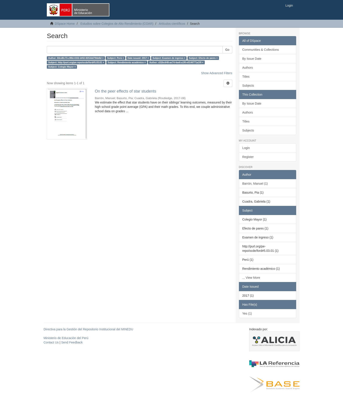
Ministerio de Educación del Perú (66, 338)
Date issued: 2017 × (138, 58)
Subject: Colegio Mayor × (62, 66)
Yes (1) (247, 313)
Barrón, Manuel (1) (255, 183)
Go (227, 49)
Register (248, 157)
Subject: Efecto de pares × (203, 58)
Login (246, 148)
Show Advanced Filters (216, 73)
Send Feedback (72, 342)
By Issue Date (251, 58)
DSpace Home (65, 23)
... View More (251, 277)
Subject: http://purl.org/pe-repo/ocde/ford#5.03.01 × (76, 62)
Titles (246, 76)
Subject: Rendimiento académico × (127, 62)
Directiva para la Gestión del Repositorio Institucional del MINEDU (88, 329)
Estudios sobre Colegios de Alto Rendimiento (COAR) (116, 23)
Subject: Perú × (115, 58)
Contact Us (51, 342)
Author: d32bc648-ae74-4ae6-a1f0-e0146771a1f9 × (176, 62)
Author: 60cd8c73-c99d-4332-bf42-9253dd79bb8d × (75, 58)
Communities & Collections (260, 49)
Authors (247, 67)
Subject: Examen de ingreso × (168, 58)
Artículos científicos (172, 23)
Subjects (248, 85)
